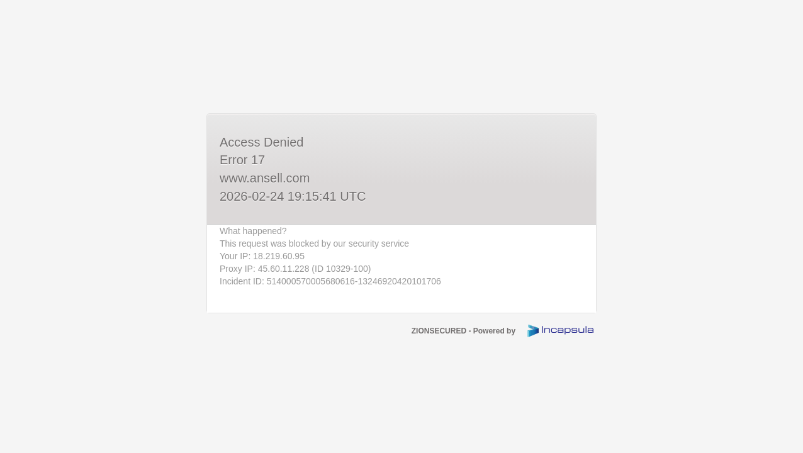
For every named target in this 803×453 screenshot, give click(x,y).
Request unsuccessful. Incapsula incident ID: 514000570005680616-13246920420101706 (401, 226)
